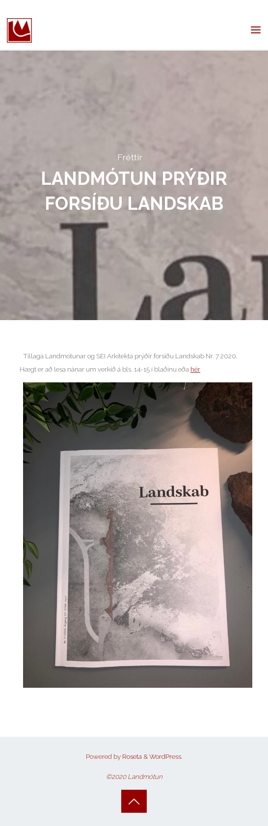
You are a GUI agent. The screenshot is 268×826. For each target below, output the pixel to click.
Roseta (131, 756)
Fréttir (129, 157)
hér (195, 369)
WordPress (165, 756)
